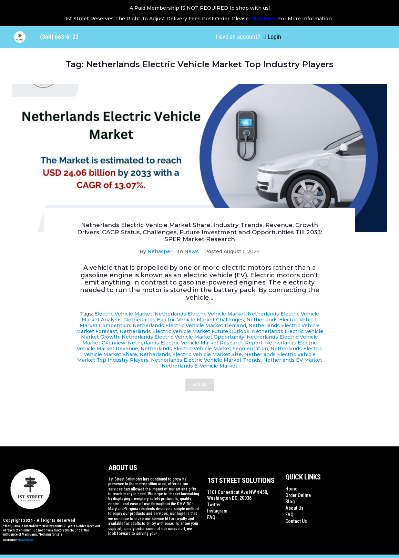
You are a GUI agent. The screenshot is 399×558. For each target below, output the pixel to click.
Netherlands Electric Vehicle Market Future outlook (184, 331)
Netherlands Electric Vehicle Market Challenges (184, 320)
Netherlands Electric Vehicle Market (200, 314)
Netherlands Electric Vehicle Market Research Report (195, 343)
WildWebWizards (25, 539)
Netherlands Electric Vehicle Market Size (191, 354)
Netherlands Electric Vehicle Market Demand (189, 325)
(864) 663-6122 (59, 36)
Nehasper (159, 251)
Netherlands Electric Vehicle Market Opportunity (183, 337)
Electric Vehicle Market (123, 314)
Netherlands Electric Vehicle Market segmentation (204, 348)
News (191, 251)
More (199, 384)
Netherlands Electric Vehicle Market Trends (206, 360)
